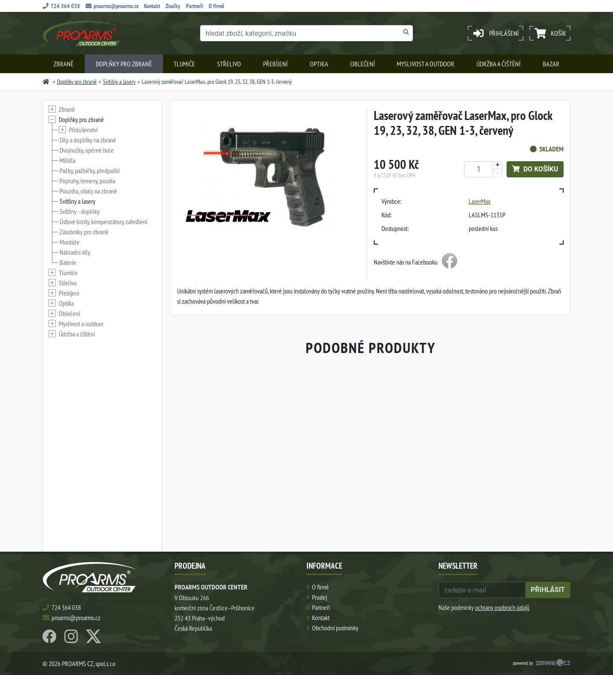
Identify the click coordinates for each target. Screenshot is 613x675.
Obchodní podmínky (335, 628)
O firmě (216, 6)
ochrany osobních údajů (502, 607)
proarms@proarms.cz (112, 6)
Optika (319, 64)
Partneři (194, 6)
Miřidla (67, 160)
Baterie (68, 262)
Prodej (319, 597)
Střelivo (229, 64)
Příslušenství (83, 129)
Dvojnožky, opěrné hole (87, 150)
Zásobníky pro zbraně (84, 232)
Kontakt (152, 6)
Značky (173, 6)
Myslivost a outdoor (425, 64)
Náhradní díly (75, 252)
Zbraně (64, 64)
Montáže (70, 242)
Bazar (551, 64)
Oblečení (362, 64)
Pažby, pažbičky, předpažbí (90, 170)
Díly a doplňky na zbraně (88, 140)
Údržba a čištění (498, 64)
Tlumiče (184, 64)
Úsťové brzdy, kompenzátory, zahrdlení (103, 221)
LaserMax (480, 201)
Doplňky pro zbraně (124, 64)
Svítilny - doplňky (80, 211)
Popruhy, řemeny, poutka (87, 181)
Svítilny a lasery (119, 81)
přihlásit (548, 590)
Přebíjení (275, 64)
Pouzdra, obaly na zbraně (88, 191)
